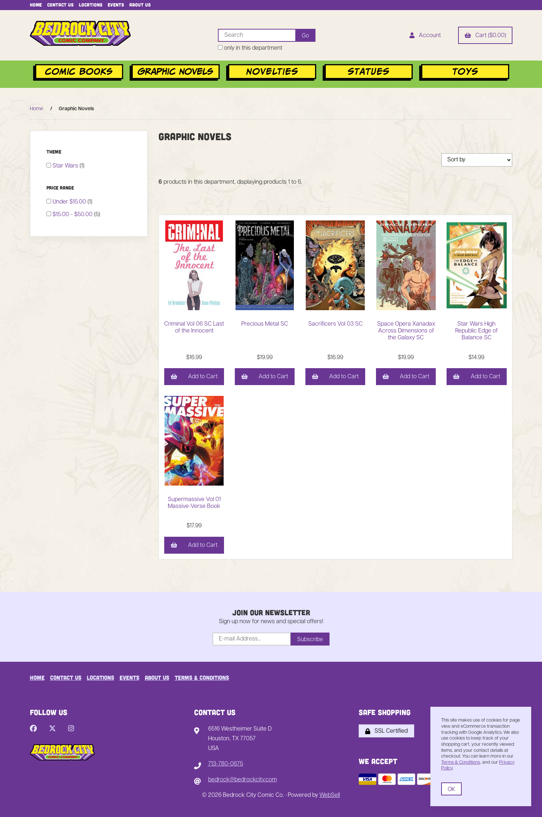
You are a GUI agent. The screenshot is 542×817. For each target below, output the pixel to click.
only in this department (250, 48)
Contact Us (60, 5)
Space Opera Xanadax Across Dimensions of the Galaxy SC (406, 331)
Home (36, 5)
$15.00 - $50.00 (73, 215)
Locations (90, 5)
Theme (54, 152)
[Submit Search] (305, 35)
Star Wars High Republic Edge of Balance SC (476, 331)
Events (116, 5)
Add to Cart (194, 377)
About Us (140, 5)
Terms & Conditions (202, 677)
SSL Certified (386, 731)
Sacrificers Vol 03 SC (335, 324)
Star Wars (66, 166)
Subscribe (310, 640)
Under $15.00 (70, 202)
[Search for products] (256, 35)
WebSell (329, 795)
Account (425, 36)
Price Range (60, 188)
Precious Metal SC (264, 324)
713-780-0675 (225, 764)
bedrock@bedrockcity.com (242, 780)
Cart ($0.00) (485, 36)
